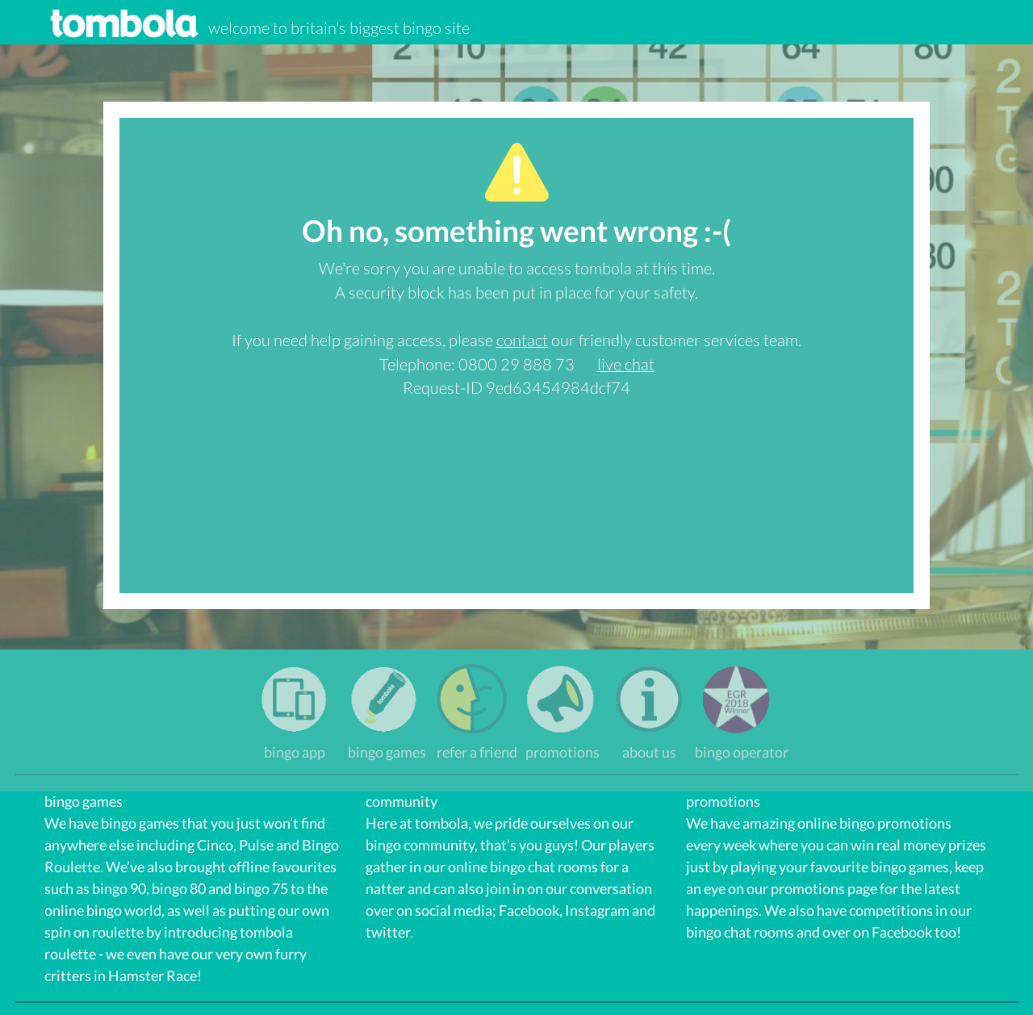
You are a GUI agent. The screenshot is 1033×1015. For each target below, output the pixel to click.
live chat (626, 364)
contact (522, 339)
